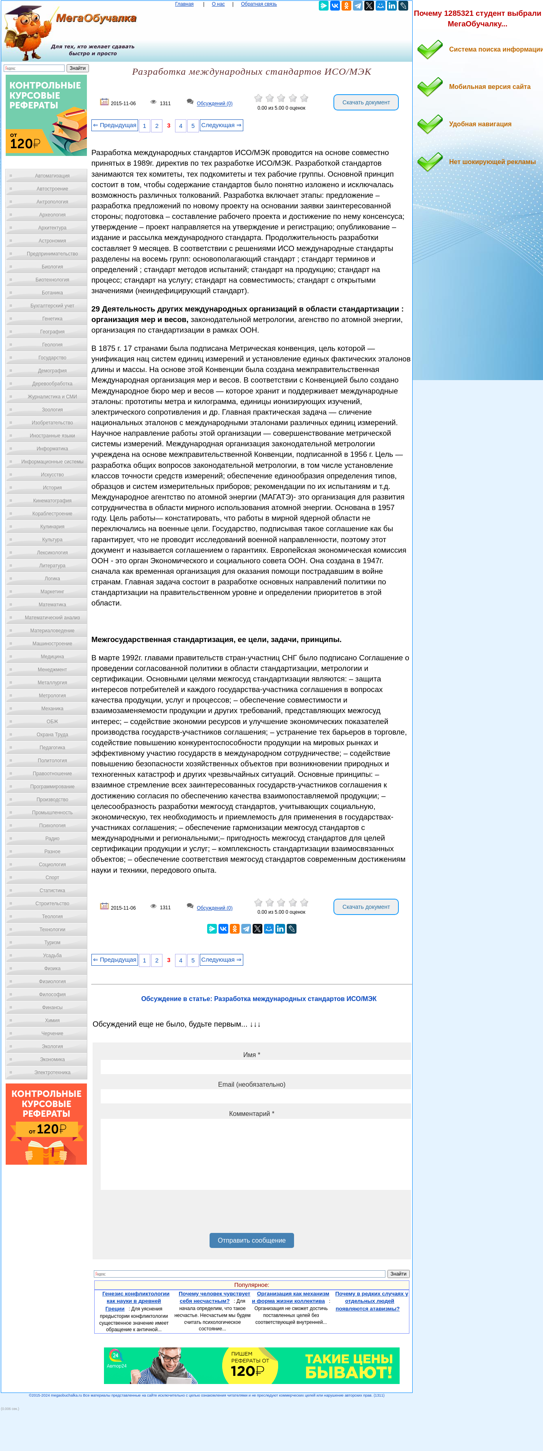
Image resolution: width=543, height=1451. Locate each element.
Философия (52, 994)
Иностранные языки (52, 436)
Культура (52, 540)
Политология (52, 760)
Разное (52, 851)
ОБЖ (52, 721)
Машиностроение (52, 644)
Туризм (52, 942)
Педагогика (52, 747)
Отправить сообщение (252, 1240)
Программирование (52, 786)
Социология (52, 864)
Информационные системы (52, 462)
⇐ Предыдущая (114, 125)
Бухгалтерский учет (52, 306)
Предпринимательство (52, 254)
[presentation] (162, 1214)
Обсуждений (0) (215, 104)
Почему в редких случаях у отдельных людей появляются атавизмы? (372, 1301)
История (52, 488)
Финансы (52, 1007)
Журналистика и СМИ (52, 397)
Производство (52, 799)
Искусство (52, 475)
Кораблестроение (52, 514)
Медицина (52, 657)
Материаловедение (52, 631)
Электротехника (52, 1072)
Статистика (52, 890)
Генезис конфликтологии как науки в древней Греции (136, 1301)
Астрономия (52, 241)
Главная (184, 4)
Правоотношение (52, 773)
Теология (52, 916)
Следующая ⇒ (221, 125)
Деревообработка (52, 384)
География (52, 332)
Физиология (52, 981)
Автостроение (52, 189)
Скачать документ (366, 102)
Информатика (52, 449)
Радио (52, 838)
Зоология (52, 410)
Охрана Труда (52, 734)
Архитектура (52, 228)
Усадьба (52, 955)
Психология (52, 825)
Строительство (52, 903)
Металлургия (52, 682)
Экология (52, 1046)
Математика (52, 605)
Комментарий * (251, 1113)
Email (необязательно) (252, 1084)
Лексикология (52, 553)
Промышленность (52, 812)
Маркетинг (52, 592)
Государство (53, 358)
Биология (52, 267)
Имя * (251, 1054)
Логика (52, 579)
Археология (52, 215)
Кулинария (52, 527)
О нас (218, 4)
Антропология (52, 202)
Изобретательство (52, 423)
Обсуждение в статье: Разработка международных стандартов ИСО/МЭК (259, 998)
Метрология (52, 695)
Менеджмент (52, 670)
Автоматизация (52, 176)
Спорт (52, 877)
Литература (52, 566)
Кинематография (52, 501)
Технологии (52, 929)
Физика (52, 968)
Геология (52, 345)
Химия (52, 1020)
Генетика (52, 319)
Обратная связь (259, 4)
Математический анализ (52, 618)
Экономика (52, 1059)
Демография (52, 371)
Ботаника (52, 293)
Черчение (52, 1033)
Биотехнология (52, 280)
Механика (52, 708)
